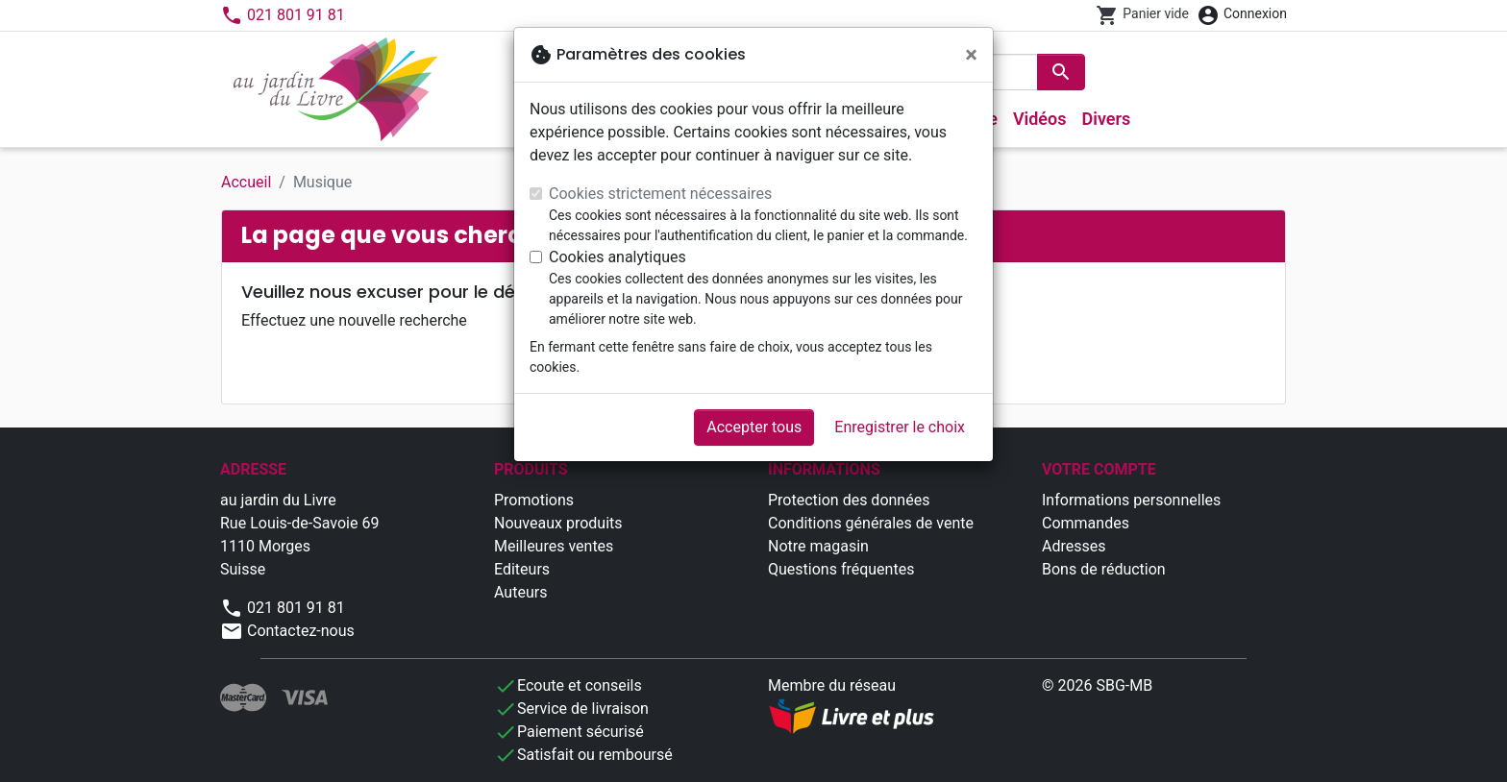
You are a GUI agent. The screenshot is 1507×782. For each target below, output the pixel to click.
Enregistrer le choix (899, 427)
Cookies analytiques (617, 257)
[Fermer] (971, 55)
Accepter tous (754, 427)
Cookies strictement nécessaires (660, 193)
